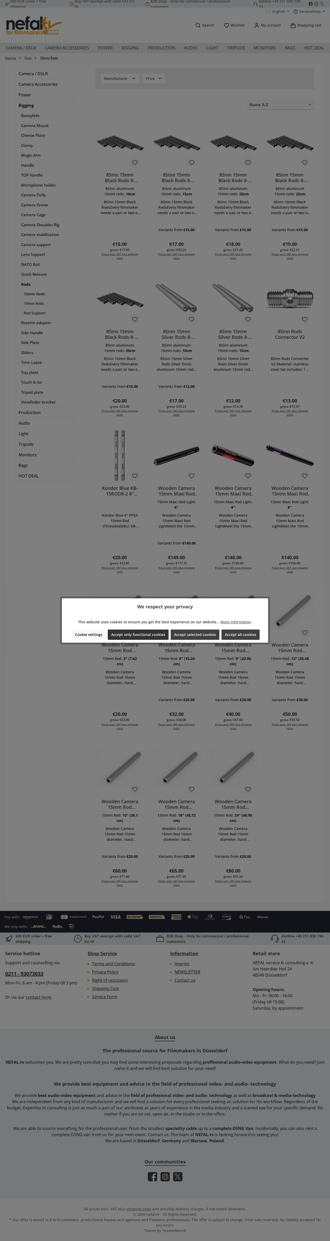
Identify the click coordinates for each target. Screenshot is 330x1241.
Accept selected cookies (195, 634)
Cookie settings (88, 634)
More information (235, 621)
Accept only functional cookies (138, 634)
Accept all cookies (240, 634)
